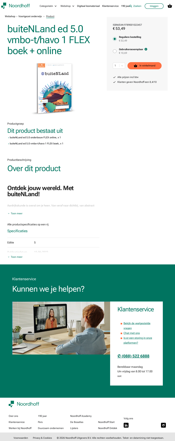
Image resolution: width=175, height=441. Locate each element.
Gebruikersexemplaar (133, 49)
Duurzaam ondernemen (51, 428)
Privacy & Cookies (42, 437)
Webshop (10, 16)
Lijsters (74, 428)
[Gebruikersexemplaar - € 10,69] (115, 51)
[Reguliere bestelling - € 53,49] (115, 39)
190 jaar (125, 6)
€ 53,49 (123, 40)
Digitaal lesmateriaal (88, 6)
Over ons (13, 416)
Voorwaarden (21, 437)
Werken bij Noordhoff (20, 428)
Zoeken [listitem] (135, 6)
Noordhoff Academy (81, 416)
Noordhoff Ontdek (107, 428)
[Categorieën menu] (48, 6)
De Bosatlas (76, 422)
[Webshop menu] (67, 6)
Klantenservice (110, 6)
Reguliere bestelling (130, 37)
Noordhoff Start (106, 422)
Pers (40, 422)
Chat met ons (132, 333)
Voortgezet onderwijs (30, 16)
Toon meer (16, 213)
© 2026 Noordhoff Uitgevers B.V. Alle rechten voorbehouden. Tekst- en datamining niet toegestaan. (110, 437)
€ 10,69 (123, 53)
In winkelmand (144, 66)
